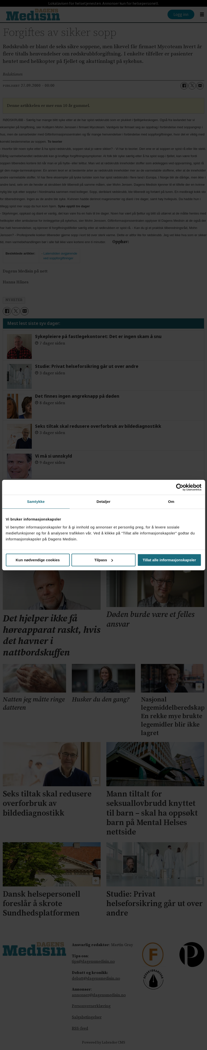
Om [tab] (171, 501)
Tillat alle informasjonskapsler (169, 560)
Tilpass (103, 560)
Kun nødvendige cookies (38, 560)
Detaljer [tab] (104, 501)
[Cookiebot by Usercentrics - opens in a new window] (179, 487)
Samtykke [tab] (36, 501)
